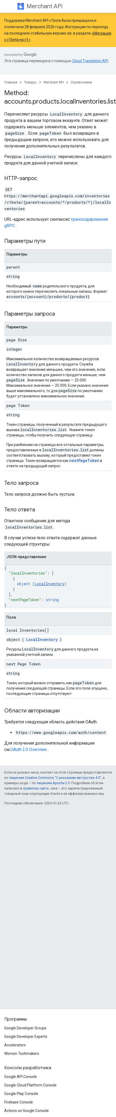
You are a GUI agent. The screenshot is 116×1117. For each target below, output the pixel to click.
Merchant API (45, 6)
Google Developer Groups (25, 1028)
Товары (30, 82)
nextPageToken (84, 460)
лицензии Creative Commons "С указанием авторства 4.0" (55, 778)
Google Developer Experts (25, 1036)
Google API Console (20, 1076)
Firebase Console (18, 1102)
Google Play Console (21, 1093)
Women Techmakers (21, 1053)
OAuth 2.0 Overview (28, 749)
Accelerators (15, 1045)
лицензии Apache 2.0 (53, 783)
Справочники (81, 82)
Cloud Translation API (90, 61)
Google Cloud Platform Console (30, 1085)
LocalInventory (50, 583)
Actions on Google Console (26, 1110)
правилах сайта (36, 788)
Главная (10, 82)
